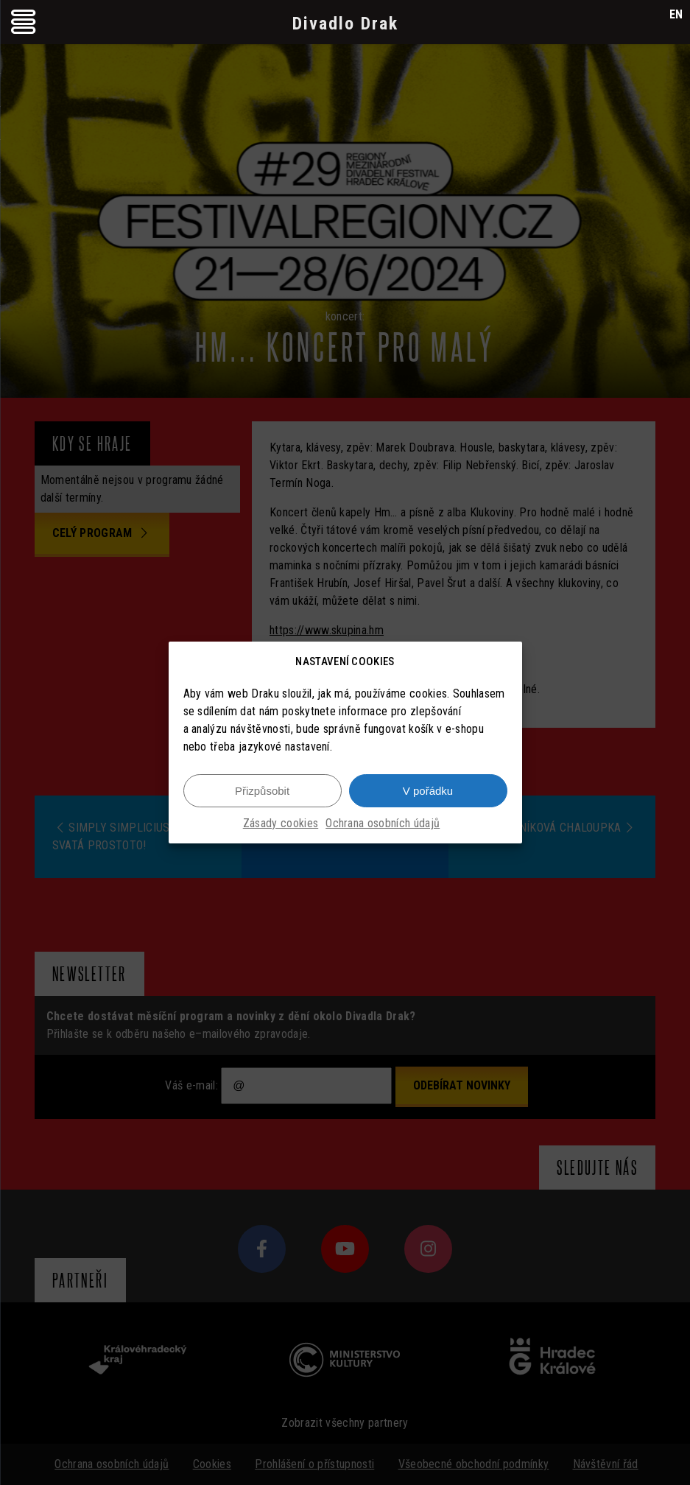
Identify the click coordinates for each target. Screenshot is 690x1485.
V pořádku (428, 790)
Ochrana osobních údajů (382, 823)
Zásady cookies (280, 823)
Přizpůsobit (262, 790)
